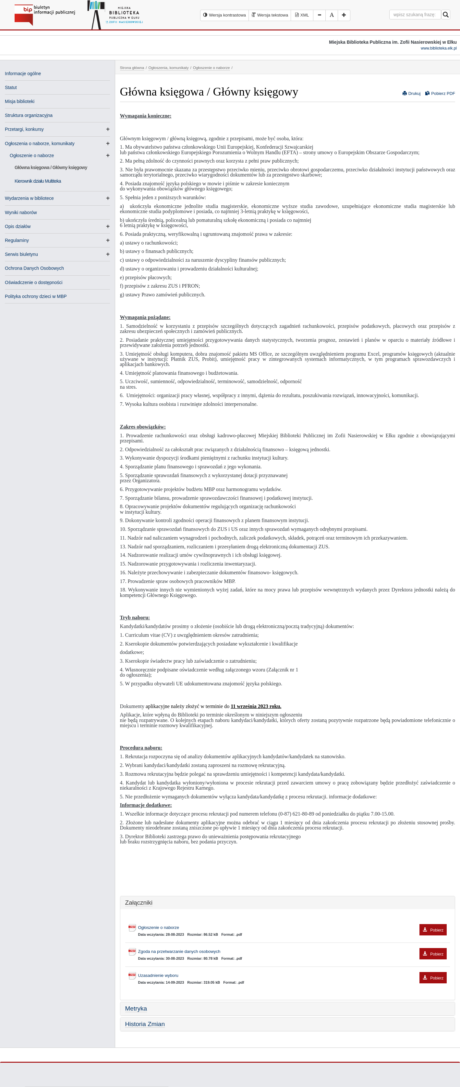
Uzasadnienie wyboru (292, 975)
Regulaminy (17, 240)
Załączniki (138, 902)
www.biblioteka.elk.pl (439, 48)
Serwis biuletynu (21, 254)
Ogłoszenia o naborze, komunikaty (40, 143)
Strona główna (132, 67)
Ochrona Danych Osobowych (34, 268)
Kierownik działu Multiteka (38, 181)
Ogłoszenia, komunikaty (168, 67)
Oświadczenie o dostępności (33, 282)
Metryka (136, 1008)
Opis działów (17, 226)
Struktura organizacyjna (29, 115)
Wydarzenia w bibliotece (29, 198)
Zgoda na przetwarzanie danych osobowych (292, 951)
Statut (11, 87)
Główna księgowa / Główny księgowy (51, 167)
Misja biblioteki (19, 101)
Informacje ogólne (23, 73)
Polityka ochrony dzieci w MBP (36, 296)
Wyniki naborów (21, 212)
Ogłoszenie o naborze (34, 155)
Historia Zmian (145, 1024)
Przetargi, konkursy (24, 129)
